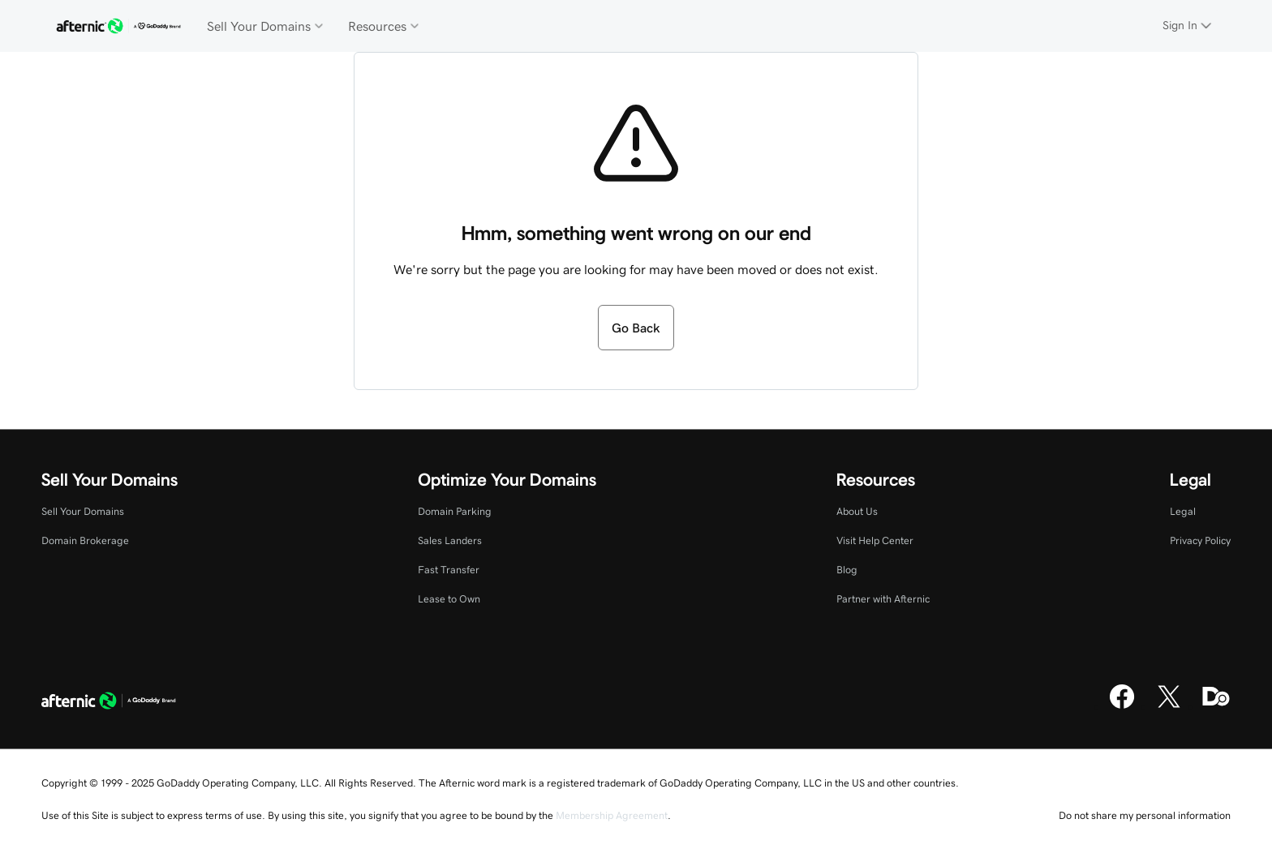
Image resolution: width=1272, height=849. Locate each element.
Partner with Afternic (883, 599)
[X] (1169, 706)
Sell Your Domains (82, 511)
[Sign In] (1188, 26)
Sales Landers (450, 540)
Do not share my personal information (1145, 815)
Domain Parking (455, 511)
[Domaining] (1216, 706)
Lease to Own (449, 599)
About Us (857, 511)
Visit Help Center (874, 540)
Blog (846, 569)
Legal (1183, 511)
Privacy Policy (1200, 540)
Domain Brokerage (85, 540)
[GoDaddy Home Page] (108, 702)
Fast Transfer (448, 569)
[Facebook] (1122, 706)
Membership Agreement (612, 815)
